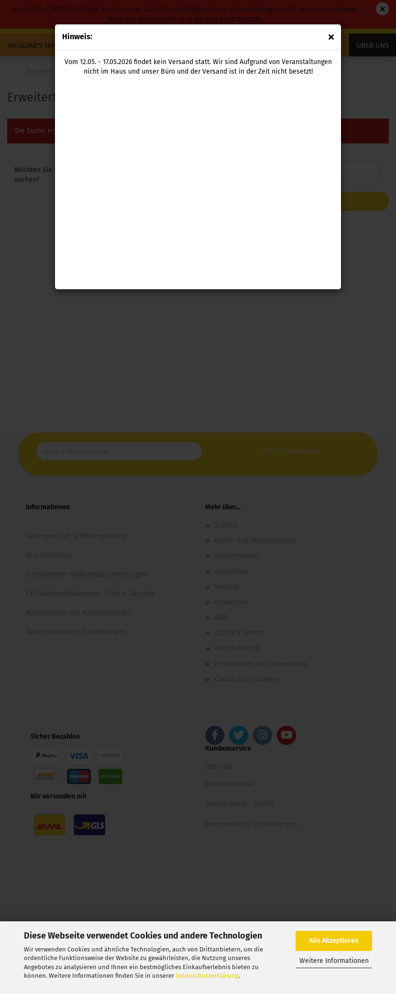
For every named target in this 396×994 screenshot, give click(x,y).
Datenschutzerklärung (207, 975)
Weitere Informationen (334, 961)
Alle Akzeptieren (334, 941)
